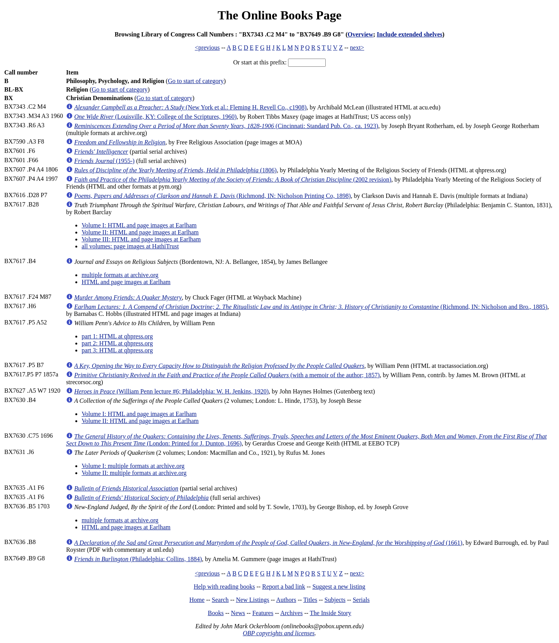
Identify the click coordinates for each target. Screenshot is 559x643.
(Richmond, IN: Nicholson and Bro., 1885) (310, 306)
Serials (361, 599)
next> (357, 47)
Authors (286, 599)
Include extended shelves (410, 34)
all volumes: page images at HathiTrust (130, 246)
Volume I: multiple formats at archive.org (133, 466)
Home (197, 599)
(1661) (268, 542)
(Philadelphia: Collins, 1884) (138, 559)
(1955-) (104, 161)
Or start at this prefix (259, 62)
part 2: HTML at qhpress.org (117, 343)
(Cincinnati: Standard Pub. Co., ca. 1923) (226, 126)
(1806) (175, 170)
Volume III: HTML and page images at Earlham (141, 239)
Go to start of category (196, 81)
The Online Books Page (279, 15)
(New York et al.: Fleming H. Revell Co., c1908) (190, 107)
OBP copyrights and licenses (278, 633)
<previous (207, 47)
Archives (291, 613)
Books (216, 613)
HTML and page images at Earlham (126, 282)
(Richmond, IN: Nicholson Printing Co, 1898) (212, 195)
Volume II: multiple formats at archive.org (134, 473)
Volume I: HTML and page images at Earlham (139, 225)
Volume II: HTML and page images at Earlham (140, 232)
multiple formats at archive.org (120, 275)
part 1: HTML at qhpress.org (117, 336)
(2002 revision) (232, 179)
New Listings (252, 599)
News (238, 613)
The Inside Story (330, 613)
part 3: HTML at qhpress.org (117, 350)
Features (262, 613)
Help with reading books (224, 586)
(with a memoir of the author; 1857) (227, 375)
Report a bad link (283, 586)
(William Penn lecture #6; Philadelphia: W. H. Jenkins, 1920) (171, 391)
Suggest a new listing (338, 586)
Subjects (335, 599)
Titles (310, 599)
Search (220, 599)
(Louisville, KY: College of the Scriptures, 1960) (155, 116)
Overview (360, 34)
